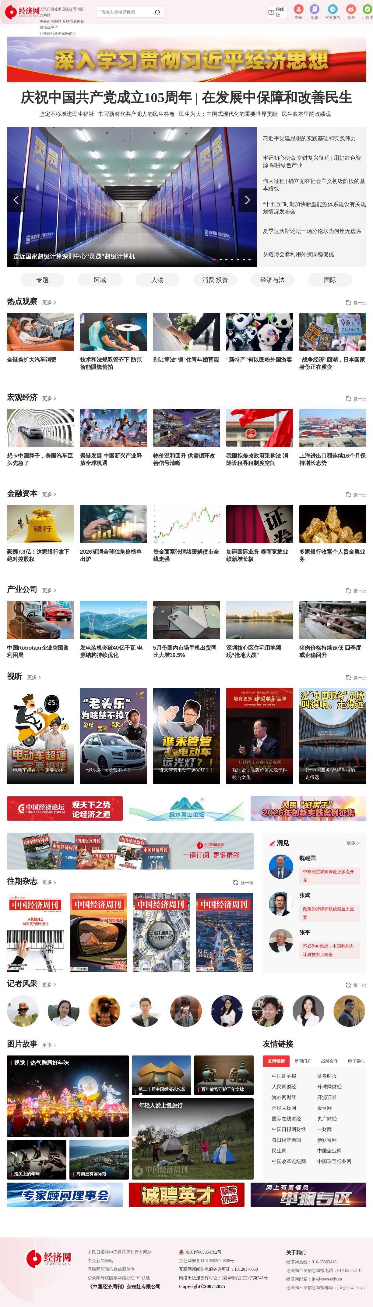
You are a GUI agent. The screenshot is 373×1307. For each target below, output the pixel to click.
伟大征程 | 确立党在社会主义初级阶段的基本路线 (314, 184)
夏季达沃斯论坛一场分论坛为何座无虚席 (312, 231)
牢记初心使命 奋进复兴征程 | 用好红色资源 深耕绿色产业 (312, 161)
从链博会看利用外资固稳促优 (298, 254)
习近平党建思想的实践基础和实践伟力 (309, 138)
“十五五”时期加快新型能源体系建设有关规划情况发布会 (314, 208)
